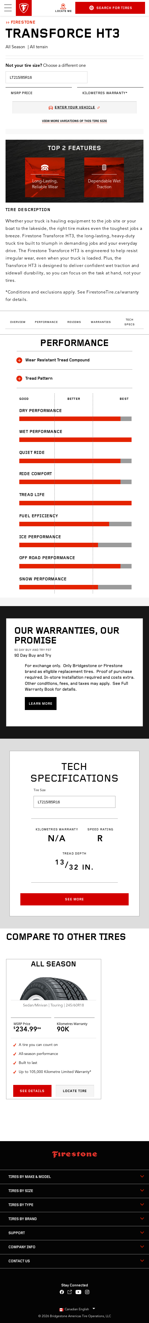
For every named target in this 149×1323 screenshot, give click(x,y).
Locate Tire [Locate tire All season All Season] (75, 1091)
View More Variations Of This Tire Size (74, 121)
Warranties (101, 322)
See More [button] (74, 899)
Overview (18, 322)
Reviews (74, 322)
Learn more (41, 704)
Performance (46, 322)
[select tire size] (46, 77)
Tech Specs (129, 322)
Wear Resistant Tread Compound (53, 360)
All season (53, 964)
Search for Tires (110, 8)
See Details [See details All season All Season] (32, 1091)
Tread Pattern (35, 379)
